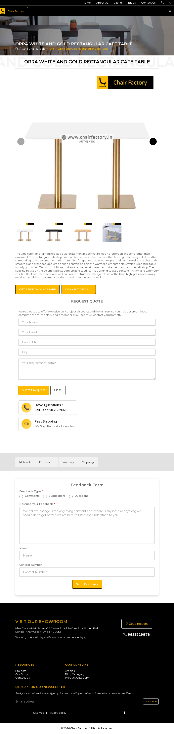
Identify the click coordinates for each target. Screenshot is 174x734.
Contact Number (30, 564)
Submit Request (33, 390)
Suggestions (54, 496)
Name (23, 548)
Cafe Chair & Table (34, 48)
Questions (78, 496)
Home (86, 2)
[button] (153, 141)
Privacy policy (57, 712)
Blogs (131, 2)
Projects (20, 670)
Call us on (51, 410)
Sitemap (38, 712)
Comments (29, 496)
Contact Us (148, 2)
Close (58, 390)
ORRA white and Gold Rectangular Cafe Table (79, 48)
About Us (101, 2)
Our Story (21, 674)
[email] (87, 701)
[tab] (25, 462)
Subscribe (150, 701)
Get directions (136, 624)
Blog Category (74, 674)
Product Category (77, 677)
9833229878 (136, 634)
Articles (70, 670)
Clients (117, 2)
